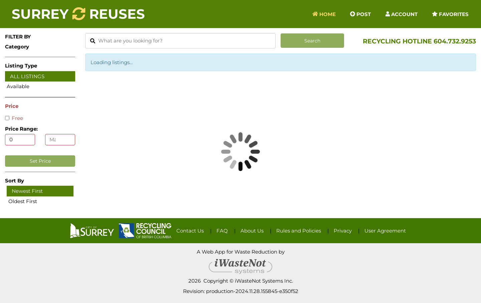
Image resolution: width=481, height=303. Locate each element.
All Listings (27, 76)
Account (401, 14)
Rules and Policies (298, 231)
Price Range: (21, 129)
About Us (252, 231)
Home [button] (324, 14)
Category (17, 46)
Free (14, 118)
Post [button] (360, 14)
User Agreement (385, 231)
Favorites (450, 14)
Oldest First (22, 201)
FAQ (222, 231)
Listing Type (21, 65)
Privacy (343, 231)
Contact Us (190, 231)
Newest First (27, 191)
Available (18, 86)
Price (11, 106)
